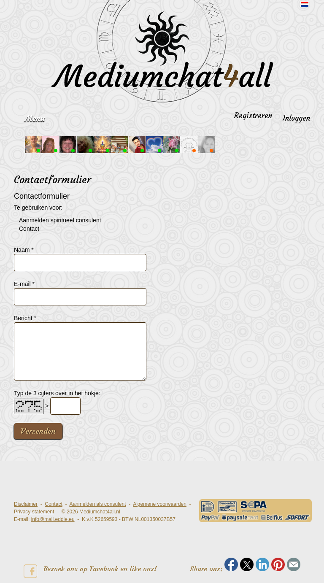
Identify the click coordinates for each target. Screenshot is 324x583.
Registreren (253, 115)
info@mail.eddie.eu (53, 519)
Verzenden (38, 431)
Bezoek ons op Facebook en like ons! (90, 571)
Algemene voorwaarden (159, 504)
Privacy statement (34, 512)
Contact (53, 504)
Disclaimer (26, 504)
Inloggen (296, 118)
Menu (34, 118)
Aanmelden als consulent (97, 504)
